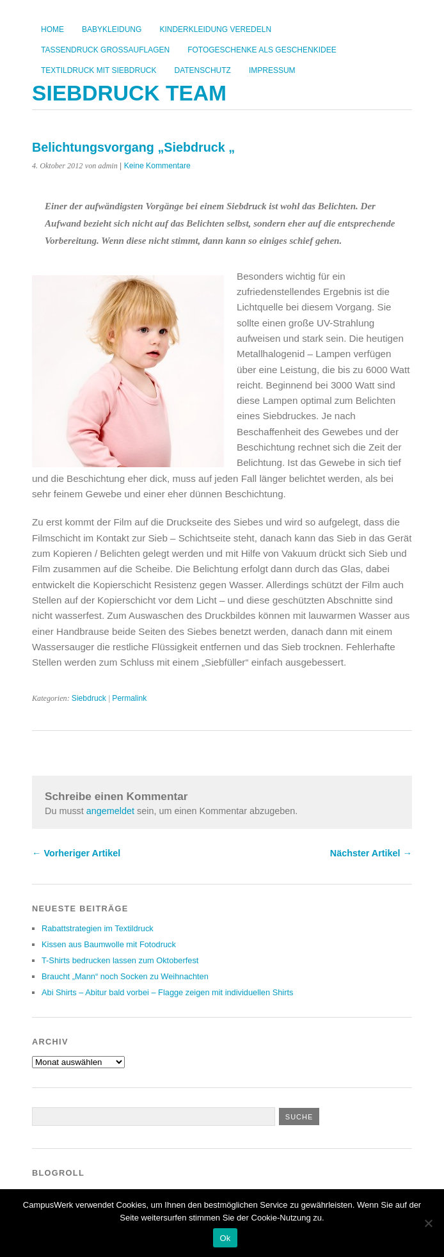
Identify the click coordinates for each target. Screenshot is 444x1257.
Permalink (129, 698)
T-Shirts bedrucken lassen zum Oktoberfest (120, 960)
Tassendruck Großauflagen (105, 49)
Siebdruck (89, 698)
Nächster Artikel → (371, 853)
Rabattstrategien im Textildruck (98, 928)
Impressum (272, 70)
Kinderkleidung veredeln (215, 29)
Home (52, 29)
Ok (224, 1238)
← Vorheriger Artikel (76, 853)
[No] (428, 1223)
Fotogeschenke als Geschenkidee (262, 49)
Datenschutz (202, 70)
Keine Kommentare (157, 165)
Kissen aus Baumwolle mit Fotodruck (109, 944)
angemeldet (110, 811)
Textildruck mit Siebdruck (98, 70)
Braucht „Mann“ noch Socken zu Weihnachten (125, 976)
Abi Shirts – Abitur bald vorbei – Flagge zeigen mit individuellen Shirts (167, 992)
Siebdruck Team (129, 93)
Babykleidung (111, 29)
